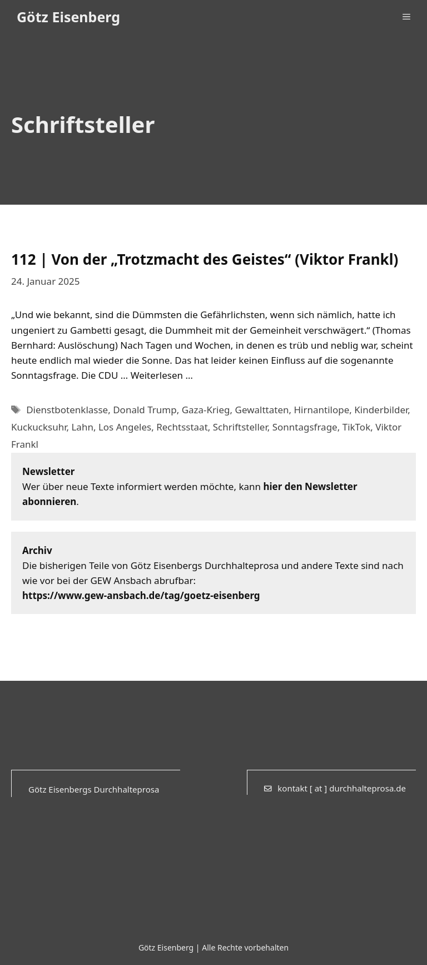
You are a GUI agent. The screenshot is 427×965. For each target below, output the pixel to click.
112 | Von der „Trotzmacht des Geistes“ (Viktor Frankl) (204, 259)
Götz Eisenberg (68, 16)
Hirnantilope (321, 409)
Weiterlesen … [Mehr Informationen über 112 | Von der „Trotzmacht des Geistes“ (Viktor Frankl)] (162, 375)
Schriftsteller (240, 426)
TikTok (356, 426)
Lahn (82, 426)
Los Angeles (124, 426)
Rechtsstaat (182, 426)
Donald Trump (144, 409)
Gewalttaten (262, 409)
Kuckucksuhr (38, 426)
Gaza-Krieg (206, 409)
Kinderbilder (381, 409)
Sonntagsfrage (304, 426)
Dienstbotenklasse (67, 409)
